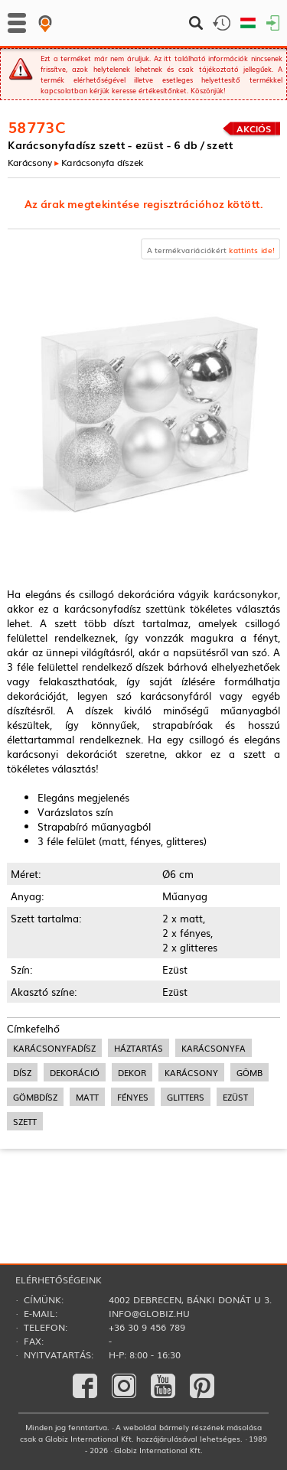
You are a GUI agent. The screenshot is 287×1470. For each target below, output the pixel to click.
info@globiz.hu (149, 1313)
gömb (249, 1072)
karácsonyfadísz (54, 1048)
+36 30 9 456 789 (147, 1327)
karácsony (191, 1072)
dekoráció (74, 1072)
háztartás (138, 1048)
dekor (132, 1072)
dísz (22, 1072)
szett (25, 1121)
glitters (185, 1097)
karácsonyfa (213, 1048)
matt (87, 1097)
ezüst (235, 1097)
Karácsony (30, 161)
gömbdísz (35, 1097)
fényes (132, 1097)
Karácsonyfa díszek (102, 161)
